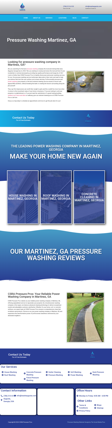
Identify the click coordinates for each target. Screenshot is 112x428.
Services (49, 18)
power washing (12, 81)
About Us (36, 18)
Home (26, 18)
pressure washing (32, 69)
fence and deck (21, 95)
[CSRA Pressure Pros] (55, 402)
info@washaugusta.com (93, 6)
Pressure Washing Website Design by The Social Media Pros (86, 422)
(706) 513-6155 (68, 6)
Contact (85, 18)
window (10, 95)
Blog (74, 18)
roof (14, 95)
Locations (62, 18)
